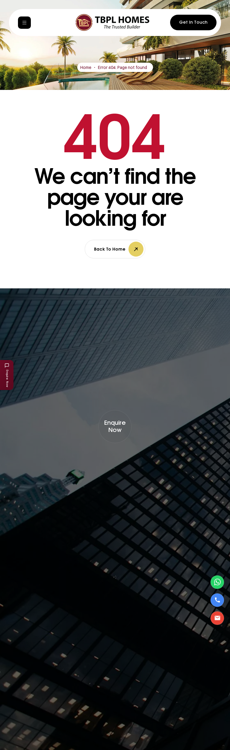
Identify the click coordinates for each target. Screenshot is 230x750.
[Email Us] (217, 618)
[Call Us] (217, 600)
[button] (115, 426)
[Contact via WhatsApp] (217, 582)
